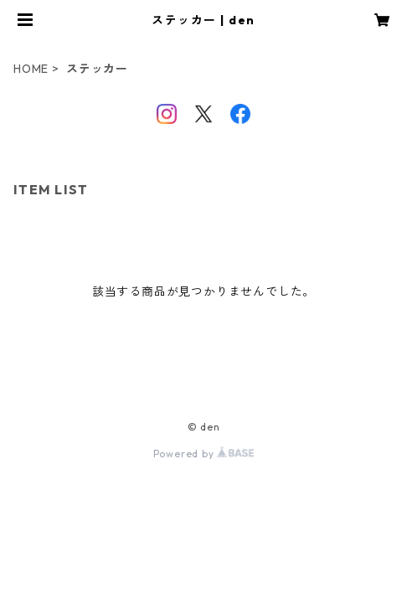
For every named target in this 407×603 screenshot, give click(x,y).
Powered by (204, 453)
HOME (31, 68)
